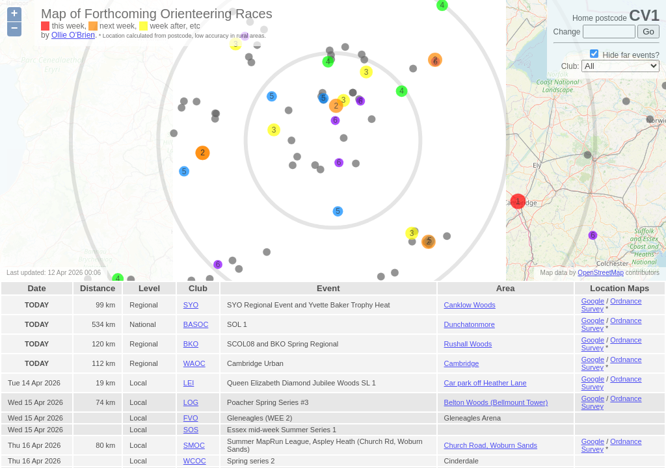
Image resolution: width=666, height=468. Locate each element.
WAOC (194, 363)
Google (592, 301)
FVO (190, 418)
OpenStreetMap (601, 272)
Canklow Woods (470, 305)
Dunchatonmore (469, 324)
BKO (190, 344)
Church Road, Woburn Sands (491, 445)
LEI (188, 383)
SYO (190, 305)
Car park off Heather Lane (485, 383)
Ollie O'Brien (73, 35)
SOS (190, 430)
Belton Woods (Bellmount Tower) (496, 402)
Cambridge (461, 363)
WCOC (194, 461)
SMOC (194, 445)
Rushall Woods (468, 344)
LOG (190, 402)
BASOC (196, 324)
